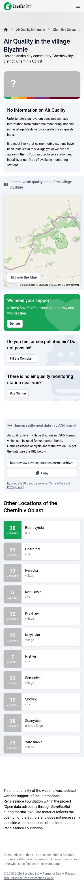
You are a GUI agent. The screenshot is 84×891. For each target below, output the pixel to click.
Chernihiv (51, 549)
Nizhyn (51, 656)
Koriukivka (51, 592)
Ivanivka (51, 570)
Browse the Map (24, 277)
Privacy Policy (15, 487)
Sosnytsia (51, 720)
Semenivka (51, 678)
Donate (15, 324)
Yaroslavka (51, 742)
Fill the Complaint (22, 358)
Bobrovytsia (51, 527)
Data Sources (28, 285)
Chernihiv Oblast (64, 29)
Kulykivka (51, 635)
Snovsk (51, 699)
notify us (29, 159)
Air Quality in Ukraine (30, 29)
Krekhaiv (51, 613)
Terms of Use (57, 483)
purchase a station (54, 154)
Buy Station (18, 393)
